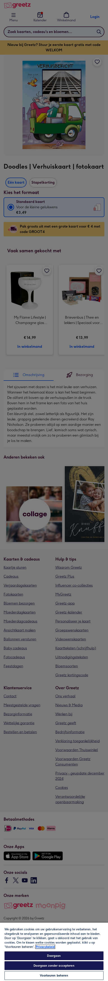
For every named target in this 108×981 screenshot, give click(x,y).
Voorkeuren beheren (54, 975)
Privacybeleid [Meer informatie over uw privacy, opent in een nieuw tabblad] (45, 946)
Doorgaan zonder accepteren (54, 965)
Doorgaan (54, 955)
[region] (54, 951)
